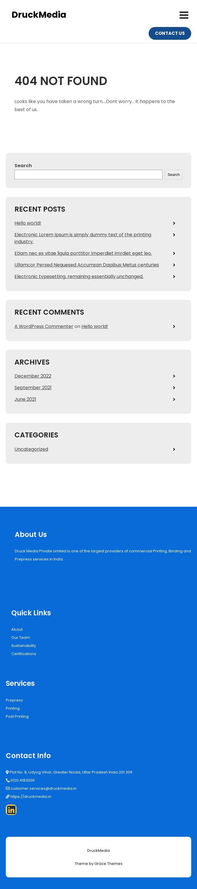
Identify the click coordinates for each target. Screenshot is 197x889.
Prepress (14, 700)
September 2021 (33, 387)
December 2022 (32, 376)
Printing (13, 708)
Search (23, 165)
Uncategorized (31, 449)
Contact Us (170, 33)
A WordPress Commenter (43, 326)
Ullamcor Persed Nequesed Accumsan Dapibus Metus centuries (86, 265)
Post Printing (17, 716)
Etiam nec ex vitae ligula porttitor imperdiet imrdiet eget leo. (83, 253)
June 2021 (25, 399)
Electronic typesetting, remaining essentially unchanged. (78, 276)
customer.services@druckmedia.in (43, 788)
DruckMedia (39, 15)
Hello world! (27, 223)
